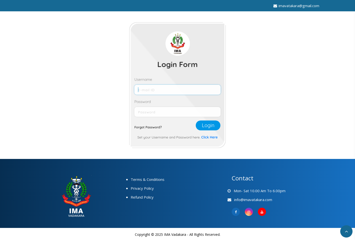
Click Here (209, 137)
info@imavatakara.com (252, 199)
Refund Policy (142, 197)
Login (208, 125)
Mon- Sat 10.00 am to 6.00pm (258, 190)
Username (143, 79)
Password (142, 101)
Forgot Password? (148, 127)
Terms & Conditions (147, 179)
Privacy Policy (142, 188)
